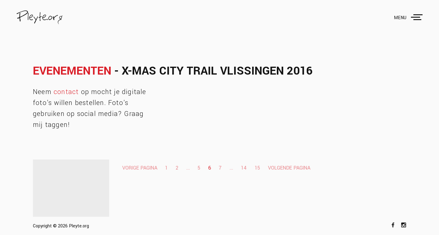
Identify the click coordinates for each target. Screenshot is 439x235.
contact (66, 92)
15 (257, 167)
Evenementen (72, 71)
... (188, 167)
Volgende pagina (289, 167)
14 (244, 167)
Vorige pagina (139, 167)
